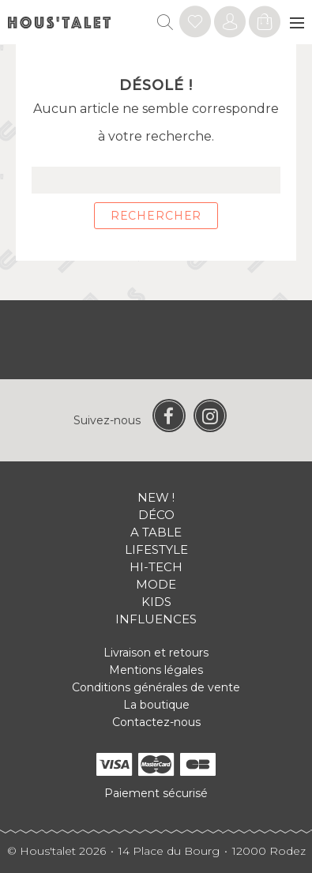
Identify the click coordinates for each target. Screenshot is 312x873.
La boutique (156, 705)
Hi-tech (156, 566)
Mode (156, 584)
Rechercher (156, 216)
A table (156, 532)
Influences (156, 619)
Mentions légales (156, 670)
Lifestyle (156, 549)
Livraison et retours (156, 652)
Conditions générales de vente (156, 687)
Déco (156, 514)
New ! (156, 497)
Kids (156, 601)
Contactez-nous (156, 722)
